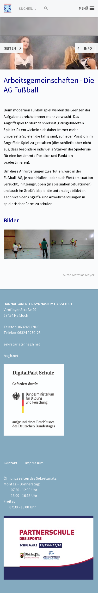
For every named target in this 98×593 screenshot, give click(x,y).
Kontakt (11, 463)
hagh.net (11, 355)
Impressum (34, 463)
